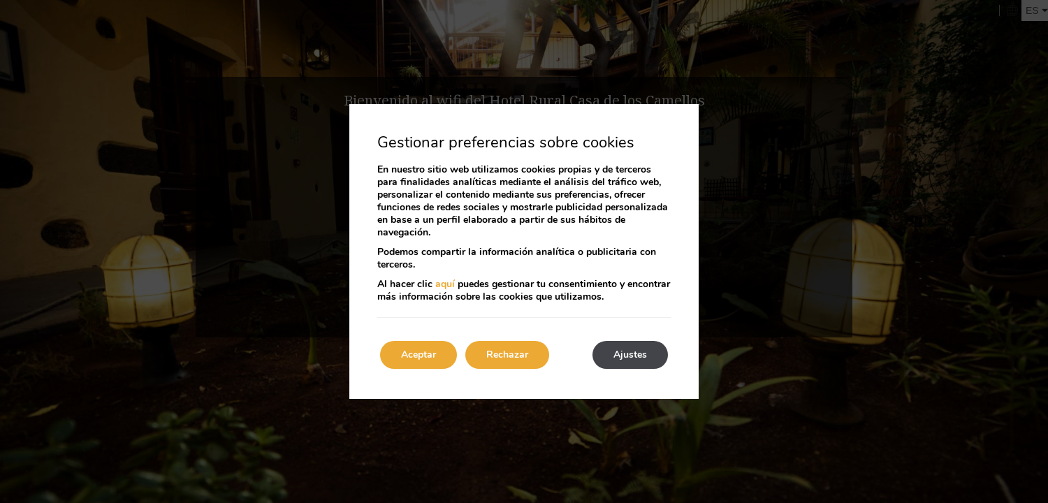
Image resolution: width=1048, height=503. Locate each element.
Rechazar (507, 354)
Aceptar (418, 354)
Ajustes (630, 354)
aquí (445, 284)
